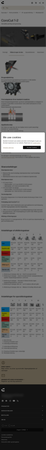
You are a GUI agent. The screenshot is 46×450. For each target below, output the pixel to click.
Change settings (8, 148)
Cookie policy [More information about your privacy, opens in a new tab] (36, 143)
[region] (23, 142)
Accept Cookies (32, 147)
